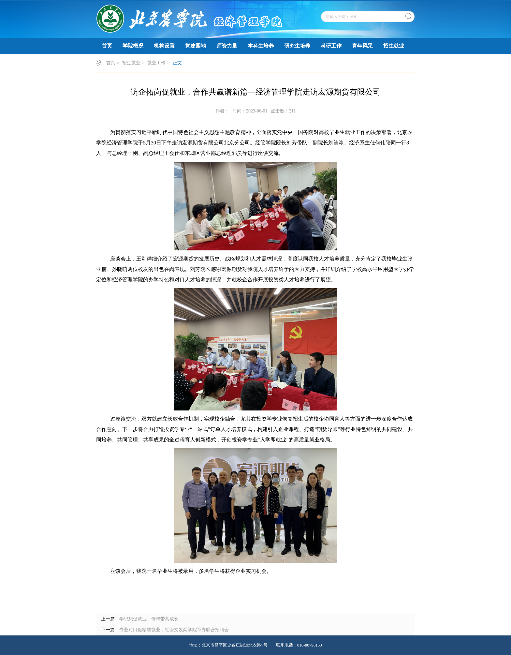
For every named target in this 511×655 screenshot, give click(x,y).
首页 (107, 46)
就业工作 (156, 62)
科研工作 (331, 46)
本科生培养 (261, 46)
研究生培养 (297, 46)
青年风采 (362, 46)
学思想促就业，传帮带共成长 (149, 619)
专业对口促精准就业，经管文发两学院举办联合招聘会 (174, 629)
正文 (177, 62)
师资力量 (226, 46)
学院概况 (133, 46)
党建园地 (195, 46)
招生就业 (393, 46)
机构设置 (164, 46)
